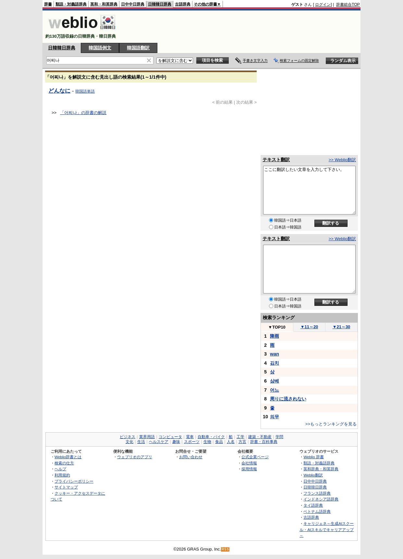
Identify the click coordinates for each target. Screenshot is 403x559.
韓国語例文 (100, 47)
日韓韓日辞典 (159, 4)
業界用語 (147, 437)
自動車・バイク (211, 437)
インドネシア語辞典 (320, 499)
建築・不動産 (260, 437)
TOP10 (277, 327)
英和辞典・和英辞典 (320, 469)
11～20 (309, 326)
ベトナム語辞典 (317, 511)
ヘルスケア (158, 442)
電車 (190, 437)
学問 (279, 437)
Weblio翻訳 (313, 475)
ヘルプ (60, 469)
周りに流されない (288, 398)
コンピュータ (170, 437)
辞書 (48, 4)
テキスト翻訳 (276, 159)
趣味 (176, 442)
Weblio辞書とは (68, 457)
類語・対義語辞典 (71, 4)
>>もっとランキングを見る (331, 424)
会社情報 (249, 463)
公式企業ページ (255, 457)
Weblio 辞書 (313, 457)
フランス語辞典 (317, 493)
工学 (240, 437)
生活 (141, 442)
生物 (207, 442)
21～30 (341, 326)
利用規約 (62, 475)
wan (274, 354)
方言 (242, 442)
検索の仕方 (64, 463)
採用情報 (249, 469)
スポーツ (192, 442)
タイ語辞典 (313, 505)
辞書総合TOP (348, 4)
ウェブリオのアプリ (134, 457)
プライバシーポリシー (74, 481)
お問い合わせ (190, 457)
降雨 (274, 336)
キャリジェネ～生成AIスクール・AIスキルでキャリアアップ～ (326, 529)
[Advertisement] (242, 26)
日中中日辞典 (132, 4)
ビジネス (127, 437)
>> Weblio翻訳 (342, 159)
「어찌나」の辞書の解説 (83, 112)
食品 (219, 442)
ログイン (323, 4)
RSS (225, 549)
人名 (231, 442)
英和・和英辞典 (103, 4)
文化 (129, 442)
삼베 (274, 381)
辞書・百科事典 (263, 442)
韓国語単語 (85, 91)
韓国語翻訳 (138, 47)
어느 (274, 390)
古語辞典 (182, 4)
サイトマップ (66, 487)
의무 (274, 416)
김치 (274, 363)
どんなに (59, 90)
